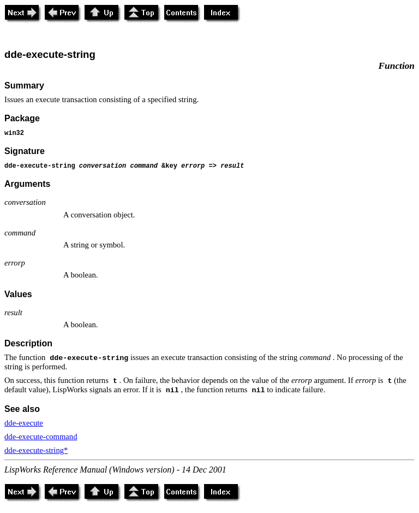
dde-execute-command (40, 436)
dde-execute (23, 422)
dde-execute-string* (36, 450)
